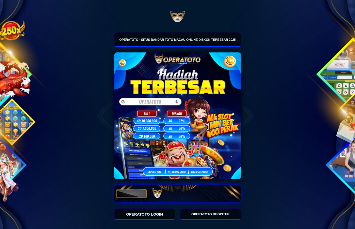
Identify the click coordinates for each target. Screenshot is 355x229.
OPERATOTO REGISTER (210, 214)
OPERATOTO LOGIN (144, 214)
